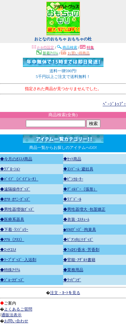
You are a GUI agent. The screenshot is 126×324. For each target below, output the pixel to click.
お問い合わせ (16, 321)
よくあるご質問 (18, 309)
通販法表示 (11, 315)
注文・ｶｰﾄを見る (65, 292)
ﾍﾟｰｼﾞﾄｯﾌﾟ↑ (114, 104)
